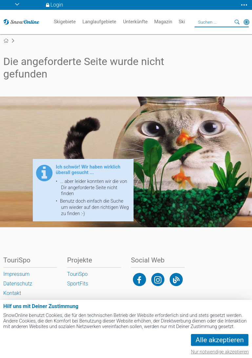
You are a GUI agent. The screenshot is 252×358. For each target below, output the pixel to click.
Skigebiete (65, 22)
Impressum (16, 274)
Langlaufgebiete (99, 22)
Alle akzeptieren (220, 340)
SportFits (77, 283)
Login (57, 5)
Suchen (237, 22)
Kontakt (12, 293)
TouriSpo (77, 274)
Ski (181, 22)
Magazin (163, 22)
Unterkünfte (135, 22)
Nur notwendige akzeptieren (220, 352)
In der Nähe (246, 22)
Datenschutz (17, 283)
